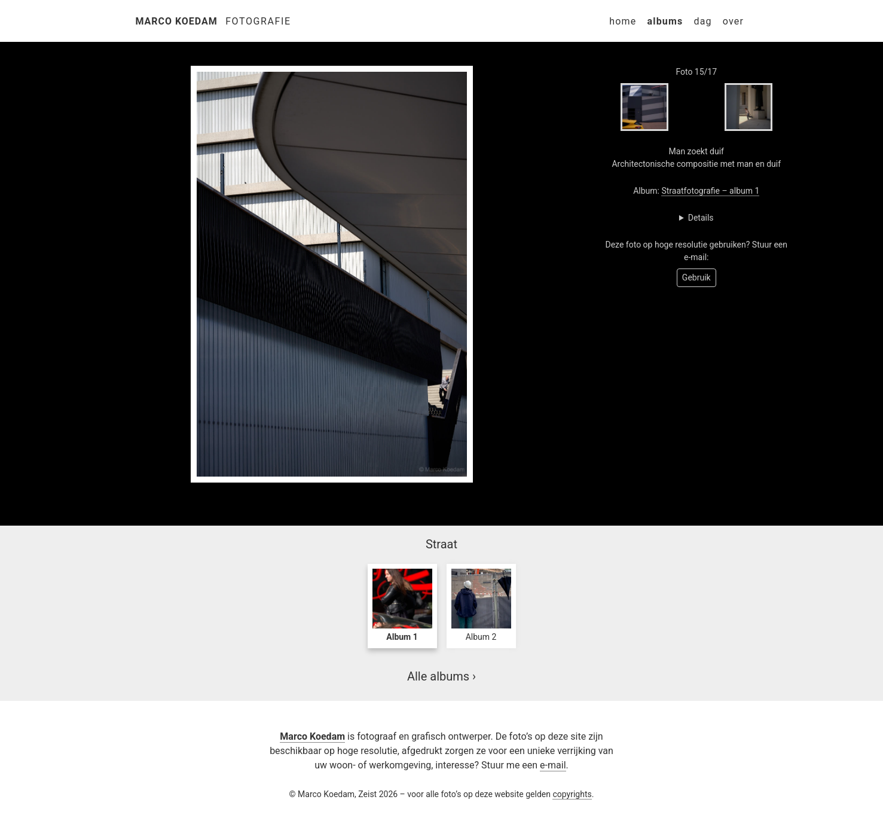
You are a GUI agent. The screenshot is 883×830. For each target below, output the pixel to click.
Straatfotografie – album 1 (710, 191)
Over (733, 21)
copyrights (571, 794)
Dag (702, 21)
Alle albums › (441, 676)
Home (622, 21)
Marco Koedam (177, 21)
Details (701, 217)
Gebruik (696, 277)
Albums (665, 21)
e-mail (553, 765)
